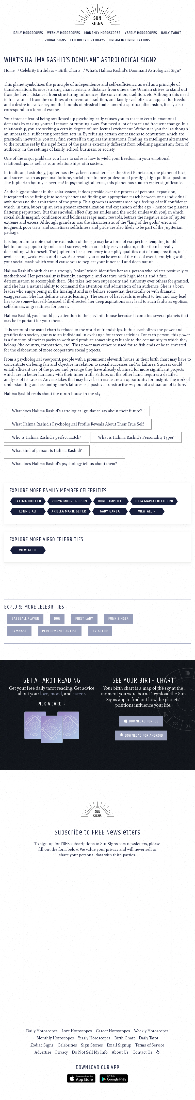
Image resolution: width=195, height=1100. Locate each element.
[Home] (97, 14)
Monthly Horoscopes (102, 33)
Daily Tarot (171, 33)
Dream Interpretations (129, 40)
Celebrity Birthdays (87, 40)
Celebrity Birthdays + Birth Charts (50, 70)
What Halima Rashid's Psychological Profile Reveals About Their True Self (78, 424)
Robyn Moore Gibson (69, 501)
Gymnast (19, 631)
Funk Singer (118, 618)
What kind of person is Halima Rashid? (47, 450)
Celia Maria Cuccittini (154, 501)
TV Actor (100, 631)
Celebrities (67, 1045)
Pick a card (52, 704)
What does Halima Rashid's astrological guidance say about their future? (77, 411)
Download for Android (141, 735)
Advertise (43, 1052)
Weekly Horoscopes (63, 33)
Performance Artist (59, 631)
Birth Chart (125, 1038)
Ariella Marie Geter (69, 511)
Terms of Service (149, 1045)
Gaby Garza (110, 511)
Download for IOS (141, 721)
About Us (120, 1052)
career (79, 694)
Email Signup (119, 1045)
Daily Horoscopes (28, 33)
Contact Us (142, 1052)
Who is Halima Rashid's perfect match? (46, 437)
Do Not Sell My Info (90, 1052)
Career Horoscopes (113, 1030)
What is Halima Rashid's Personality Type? (136, 437)
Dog (57, 618)
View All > (147, 511)
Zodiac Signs (55, 40)
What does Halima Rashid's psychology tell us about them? (64, 463)
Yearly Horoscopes (141, 33)
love (44, 694)
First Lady (84, 618)
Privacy (61, 1052)
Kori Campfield (111, 501)
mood (56, 694)
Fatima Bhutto (28, 501)
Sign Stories (92, 1045)
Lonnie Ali (27, 511)
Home (9, 70)
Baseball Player (25, 618)
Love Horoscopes (77, 1030)
